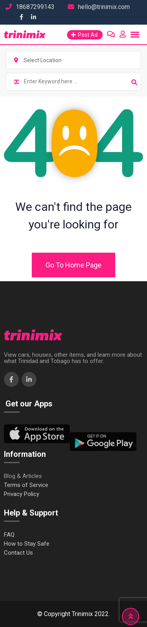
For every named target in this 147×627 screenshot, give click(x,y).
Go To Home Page (73, 265)
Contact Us (18, 553)
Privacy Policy (21, 494)
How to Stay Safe (26, 544)
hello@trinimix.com (104, 7)
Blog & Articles (23, 476)
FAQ (9, 535)
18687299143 (35, 7)
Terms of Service (26, 485)
